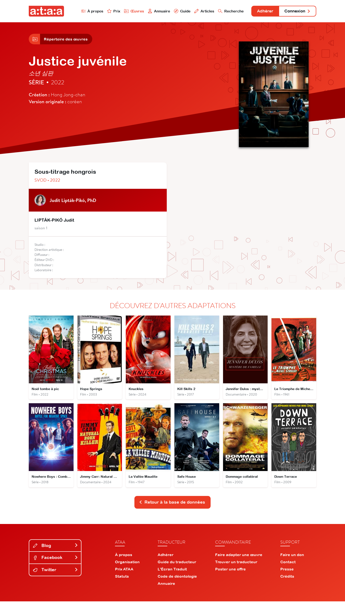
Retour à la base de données (172, 504)
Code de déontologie (177, 579)
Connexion (296, 11)
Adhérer (261, 11)
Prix (108, 11)
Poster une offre (230, 571)
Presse (287, 571)
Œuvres (129, 11)
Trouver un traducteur (236, 564)
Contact (288, 564)
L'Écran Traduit (172, 571)
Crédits (287, 579)
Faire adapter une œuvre (238, 557)
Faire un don (292, 557)
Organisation (127, 564)
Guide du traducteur (177, 564)
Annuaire (154, 11)
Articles (199, 11)
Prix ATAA (124, 571)
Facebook (55, 560)
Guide (177, 11)
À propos (86, 11)
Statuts (122, 579)
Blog (55, 548)
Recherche (226, 11)
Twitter (55, 572)
